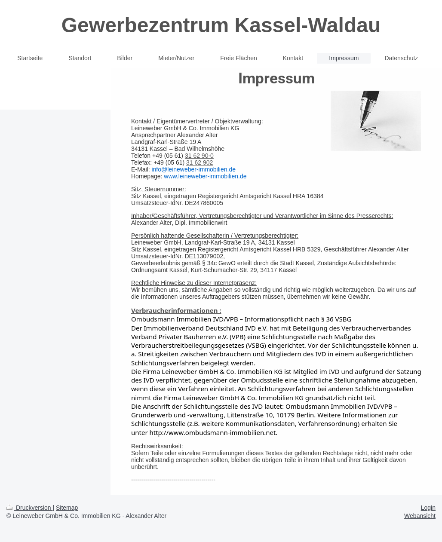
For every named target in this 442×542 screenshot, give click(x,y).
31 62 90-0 (199, 155)
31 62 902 (199, 162)
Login (428, 507)
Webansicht (420, 515)
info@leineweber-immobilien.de (193, 169)
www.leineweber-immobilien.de (205, 176)
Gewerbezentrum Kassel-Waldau (221, 25)
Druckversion (29, 507)
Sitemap (67, 507)
